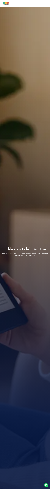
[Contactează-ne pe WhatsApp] (46, 485)
